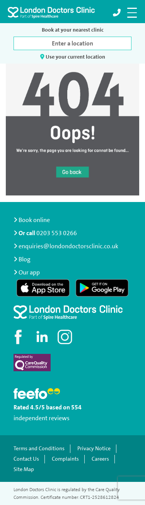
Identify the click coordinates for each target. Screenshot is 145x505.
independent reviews (42, 418)
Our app (29, 272)
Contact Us (26, 459)
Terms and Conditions (39, 448)
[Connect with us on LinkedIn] (42, 337)
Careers (100, 459)
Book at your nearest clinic (73, 29)
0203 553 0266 (56, 233)
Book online (32, 220)
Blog (25, 259)
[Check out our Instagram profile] (65, 337)
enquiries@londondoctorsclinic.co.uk (66, 246)
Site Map (24, 469)
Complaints (65, 459)
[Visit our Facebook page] (19, 337)
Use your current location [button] (72, 56)
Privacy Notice (94, 448)
